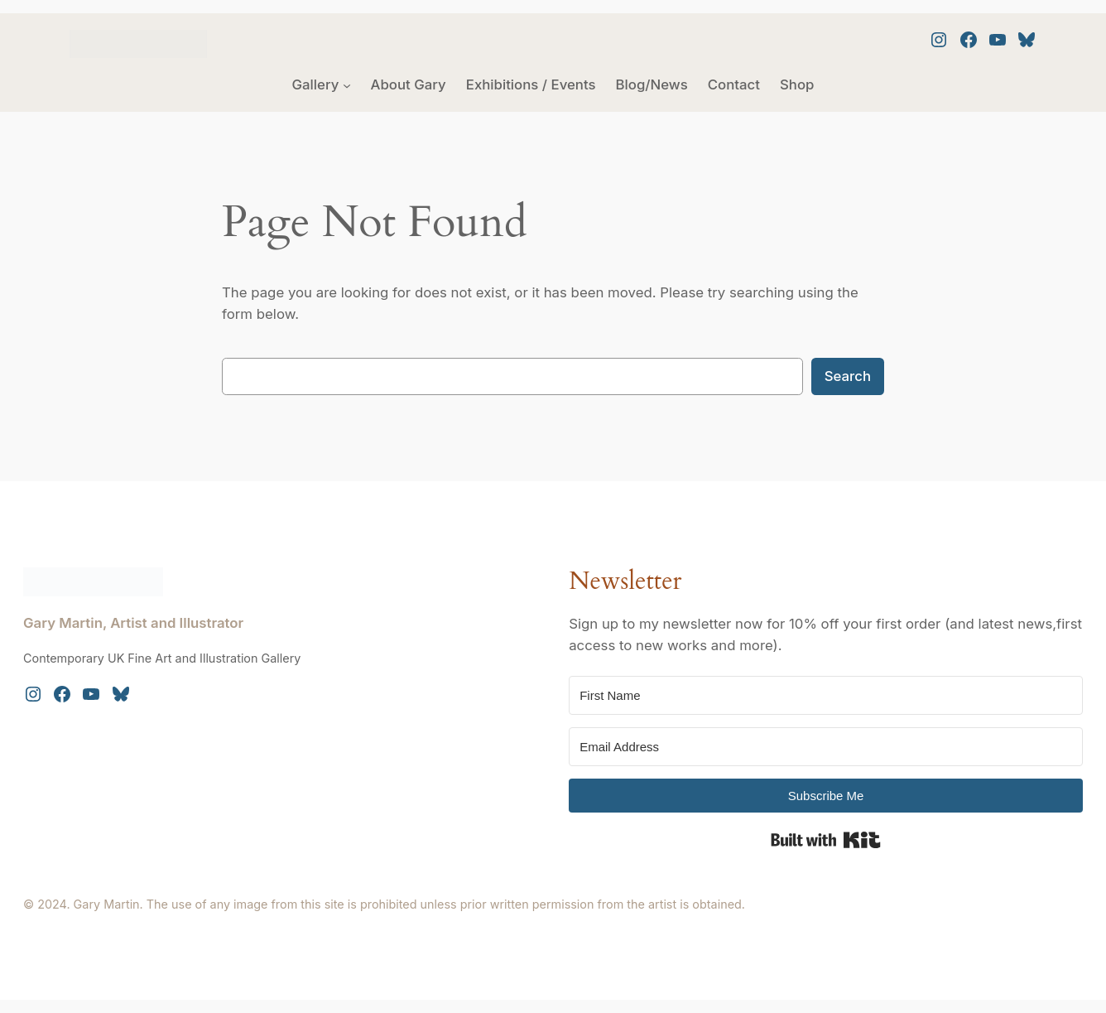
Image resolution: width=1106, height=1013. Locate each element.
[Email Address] (826, 746)
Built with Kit (826, 840)
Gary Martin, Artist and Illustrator (133, 623)
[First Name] (826, 695)
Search (848, 376)
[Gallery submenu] (347, 84)
